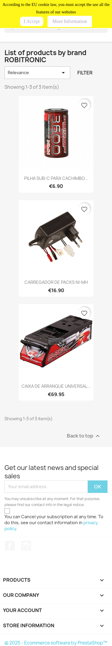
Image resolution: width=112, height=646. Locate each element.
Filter (85, 72)
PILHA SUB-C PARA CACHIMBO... (56, 178)
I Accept (32, 21)
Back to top (84, 436)
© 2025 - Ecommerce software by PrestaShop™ (55, 643)
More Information (70, 21)
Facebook (10, 545)
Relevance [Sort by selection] (37, 72)
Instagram (26, 545)
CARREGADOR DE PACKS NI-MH (56, 282)
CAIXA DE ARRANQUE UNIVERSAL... (56, 386)
